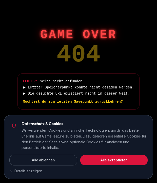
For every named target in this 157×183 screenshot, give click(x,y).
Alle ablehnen (43, 160)
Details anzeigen (25, 171)
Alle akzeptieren (114, 160)
